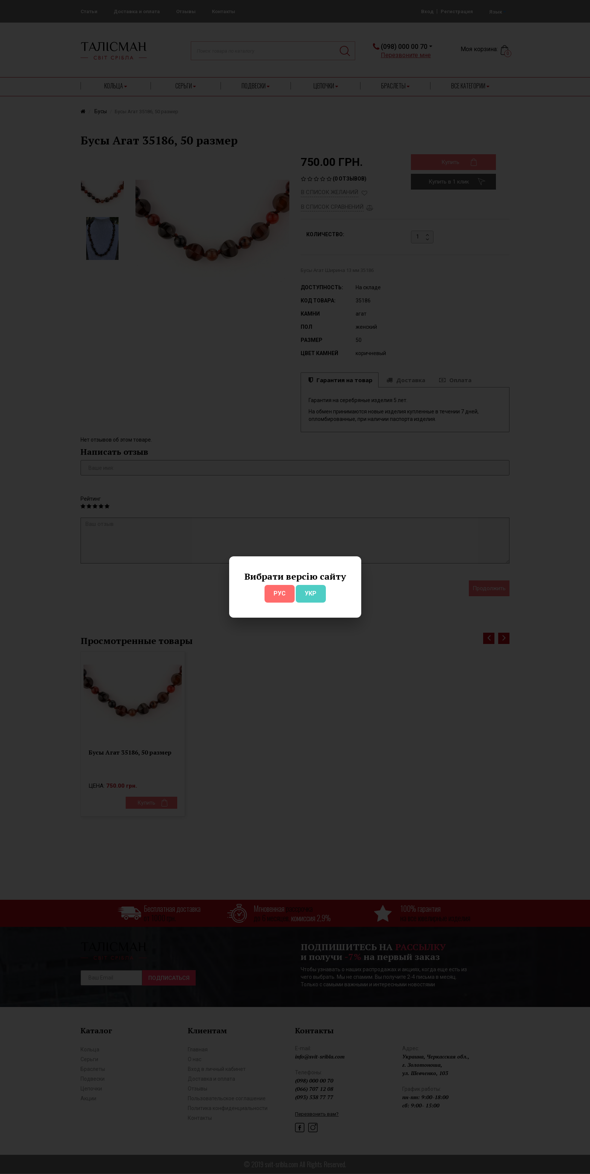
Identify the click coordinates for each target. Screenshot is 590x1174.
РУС (280, 593)
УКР (310, 593)
